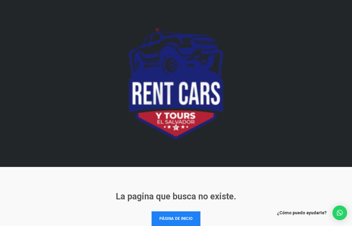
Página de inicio (176, 218)
